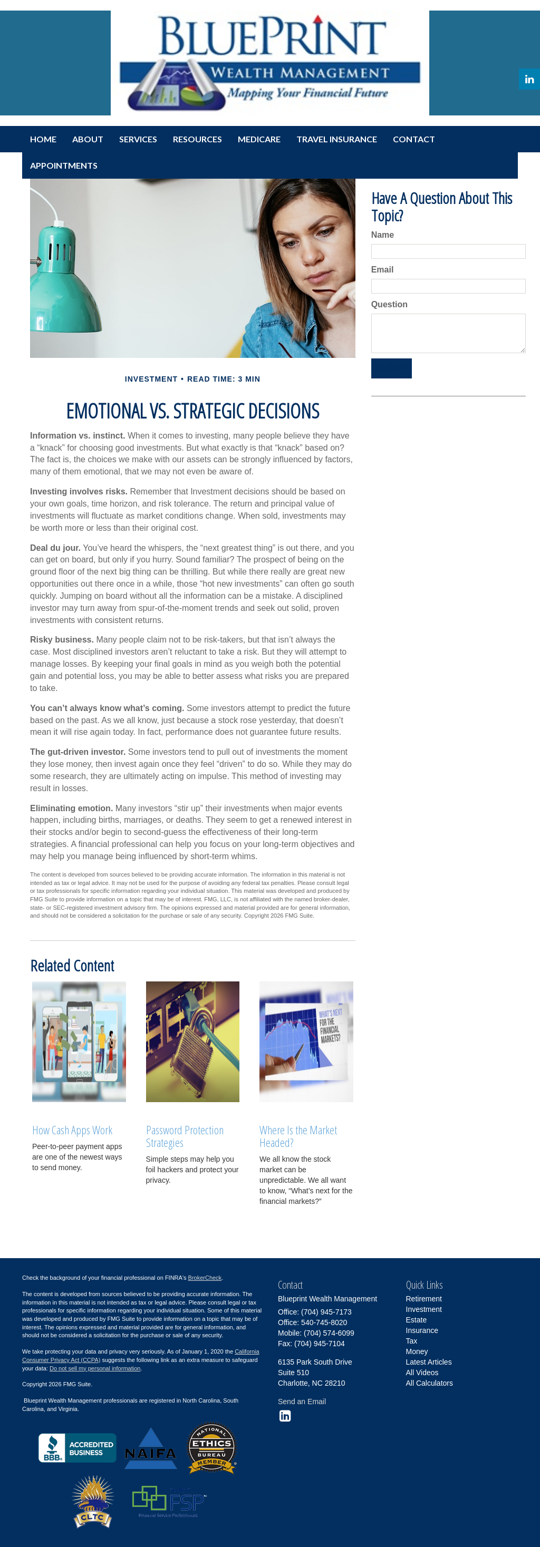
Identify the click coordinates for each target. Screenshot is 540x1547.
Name (382, 234)
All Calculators (429, 1383)
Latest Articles (429, 1362)
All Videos (422, 1372)
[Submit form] (391, 368)
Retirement (424, 1299)
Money (417, 1351)
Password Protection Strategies (185, 1136)
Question (389, 304)
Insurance (422, 1330)
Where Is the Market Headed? (298, 1136)
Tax (412, 1341)
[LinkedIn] (529, 79)
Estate (416, 1320)
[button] (87, 139)
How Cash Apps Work (72, 1129)
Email (382, 269)
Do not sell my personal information (95, 1368)
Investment (424, 1309)
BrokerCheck (205, 1277)
